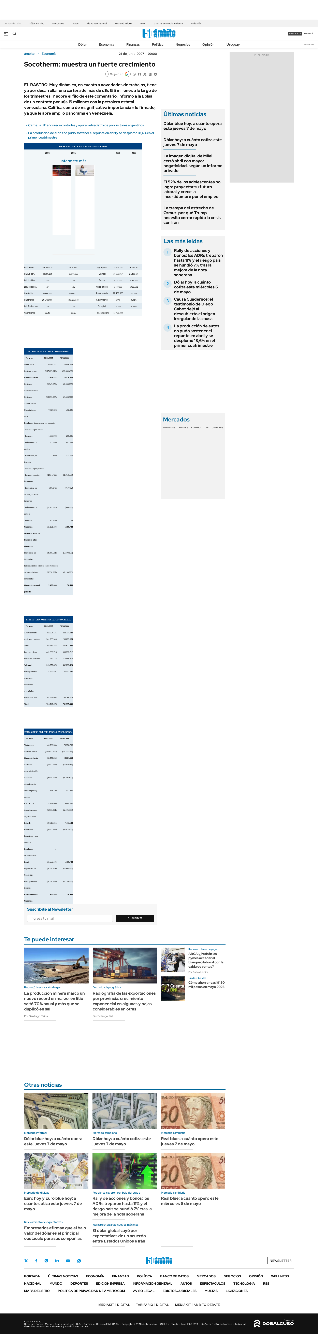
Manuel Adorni (123, 23)
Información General (152, 1283)
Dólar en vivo (36, 23)
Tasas (75, 23)
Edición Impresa (110, 1283)
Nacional (32, 1283)
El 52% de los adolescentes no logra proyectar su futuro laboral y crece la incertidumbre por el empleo (191, 189)
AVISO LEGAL (144, 1291)
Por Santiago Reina (36, 1016)
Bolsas (183, 427)
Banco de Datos (174, 1276)
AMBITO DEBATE (197, 1305)
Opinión (208, 44)
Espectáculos (212, 1283)
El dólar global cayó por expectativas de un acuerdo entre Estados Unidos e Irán (119, 1236)
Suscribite (135, 918)
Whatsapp (79, 1261)
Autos (186, 1283)
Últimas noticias (63, 1276)
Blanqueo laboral (97, 23)
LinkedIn (57, 1261)
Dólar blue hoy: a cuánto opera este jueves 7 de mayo (192, 126)
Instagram (46, 1261)
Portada (32, 1276)
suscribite (295, 33)
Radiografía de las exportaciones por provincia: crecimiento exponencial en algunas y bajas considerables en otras (124, 1001)
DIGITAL (114, 1305)
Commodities (200, 427)
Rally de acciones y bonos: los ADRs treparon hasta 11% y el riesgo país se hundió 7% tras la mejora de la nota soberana (198, 262)
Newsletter (308, 44)
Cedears (217, 427)
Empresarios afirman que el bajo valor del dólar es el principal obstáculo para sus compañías (55, 1233)
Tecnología (244, 1283)
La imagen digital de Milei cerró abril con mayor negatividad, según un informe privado (192, 163)
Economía (106, 44)
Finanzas (133, 44)
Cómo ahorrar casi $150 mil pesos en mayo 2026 (206, 984)
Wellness (280, 1276)
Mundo (55, 1283)
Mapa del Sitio (37, 1291)
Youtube (68, 1260)
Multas (211, 1291)
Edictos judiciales (180, 1291)
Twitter (26, 1260)
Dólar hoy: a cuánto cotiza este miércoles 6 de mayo (196, 286)
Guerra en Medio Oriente (168, 23)
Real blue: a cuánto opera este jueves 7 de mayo (189, 1141)
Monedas (169, 427)
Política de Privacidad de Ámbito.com (91, 1291)
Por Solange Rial (103, 1016)
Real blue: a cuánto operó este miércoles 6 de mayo (190, 1201)
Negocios (183, 44)
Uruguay (233, 44)
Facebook (36, 1261)
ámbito (29, 53)
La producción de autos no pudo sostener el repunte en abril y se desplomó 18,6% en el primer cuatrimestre (196, 335)
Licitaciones (237, 1291)
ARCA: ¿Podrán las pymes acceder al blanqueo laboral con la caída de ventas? (205, 960)
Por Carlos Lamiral (198, 972)
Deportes (79, 1283)
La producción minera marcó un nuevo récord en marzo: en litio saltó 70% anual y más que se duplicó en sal (54, 1001)
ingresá (308, 33)
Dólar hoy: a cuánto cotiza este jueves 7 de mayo (192, 142)
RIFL (143, 23)
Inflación (196, 23)
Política (157, 44)
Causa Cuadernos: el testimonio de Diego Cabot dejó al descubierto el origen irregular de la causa (194, 309)
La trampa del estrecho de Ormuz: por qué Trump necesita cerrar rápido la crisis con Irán (192, 215)
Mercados (58, 23)
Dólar (82, 44)
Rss (266, 1283)
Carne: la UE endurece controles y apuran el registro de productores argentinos (86, 125)
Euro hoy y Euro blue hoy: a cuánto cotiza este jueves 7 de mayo (53, 1203)
